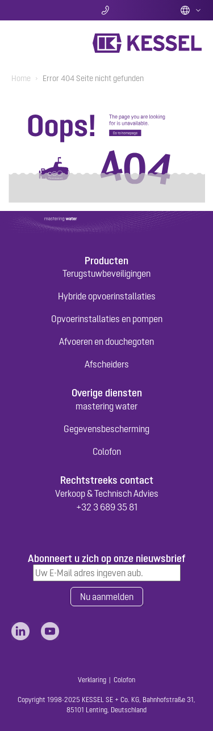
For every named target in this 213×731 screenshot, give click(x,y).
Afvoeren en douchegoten (106, 341)
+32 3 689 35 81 (106, 507)
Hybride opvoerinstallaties (107, 296)
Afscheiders (107, 364)
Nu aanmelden (106, 596)
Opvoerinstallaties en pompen (106, 319)
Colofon (107, 451)
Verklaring (92, 680)
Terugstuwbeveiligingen (106, 273)
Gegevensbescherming (106, 429)
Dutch (191, 10)
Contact (106, 10)
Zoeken (42, 10)
